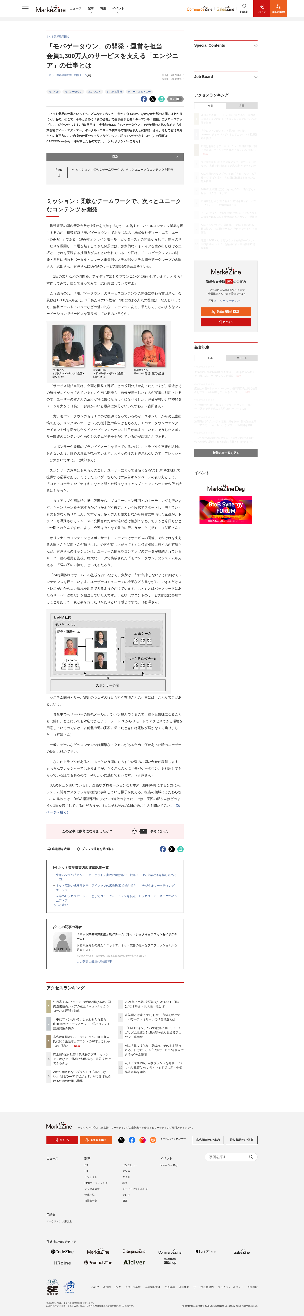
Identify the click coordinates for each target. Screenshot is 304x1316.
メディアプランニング (135, 1191)
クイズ (126, 1179)
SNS (125, 1202)
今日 (210, 105)
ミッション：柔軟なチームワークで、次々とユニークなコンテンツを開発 (124, 169)
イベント (118, 9)
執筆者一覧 (90, 1202)
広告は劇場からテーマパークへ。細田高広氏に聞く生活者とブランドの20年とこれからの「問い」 (81, 1041)
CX (86, 1173)
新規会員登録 (225, 312)
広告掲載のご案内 (208, 1142)
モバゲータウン (73, 91)
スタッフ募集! (133, 1287)
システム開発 (114, 91)
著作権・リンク (112, 1287)
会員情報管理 (152, 1287)
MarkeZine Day (169, 1167)
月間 (241, 105)
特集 (103, 9)
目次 (145, 157)
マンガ (126, 1173)
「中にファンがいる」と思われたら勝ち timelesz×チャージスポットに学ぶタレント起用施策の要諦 (81, 1024)
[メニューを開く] (25, 8)
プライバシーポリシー (230, 1287)
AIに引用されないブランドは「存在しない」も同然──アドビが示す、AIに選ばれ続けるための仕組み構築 (81, 1076)
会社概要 (184, 1287)
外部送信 (252, 1287)
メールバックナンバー (226, 301)
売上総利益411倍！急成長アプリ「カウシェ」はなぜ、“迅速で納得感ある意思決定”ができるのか (82, 1059)
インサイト (90, 1179)
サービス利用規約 (203, 1287)
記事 (91, 9)
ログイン (225, 322)
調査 (125, 1185)
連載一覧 (89, 1196)
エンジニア (94, 91)
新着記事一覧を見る (226, 453)
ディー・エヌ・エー (139, 91)
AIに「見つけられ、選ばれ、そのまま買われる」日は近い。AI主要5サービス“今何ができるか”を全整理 (154, 1050)
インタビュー (130, 1167)
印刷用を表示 (58, 849)
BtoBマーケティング (96, 1185)
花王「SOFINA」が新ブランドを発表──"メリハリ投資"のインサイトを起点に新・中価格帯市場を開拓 (154, 1067)
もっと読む (60, 905)
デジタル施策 (92, 1191)
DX (86, 1167)
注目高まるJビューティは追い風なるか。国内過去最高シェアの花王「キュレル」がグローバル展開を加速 (82, 1006)
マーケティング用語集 (59, 1223)
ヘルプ (95, 1287)
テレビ (126, 1196)
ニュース (75, 8)
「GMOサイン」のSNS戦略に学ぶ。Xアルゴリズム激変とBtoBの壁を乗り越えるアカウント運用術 (153, 1032)
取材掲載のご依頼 (242, 1142)
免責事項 (170, 1287)
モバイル (54, 91)
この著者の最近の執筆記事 (94, 961)
